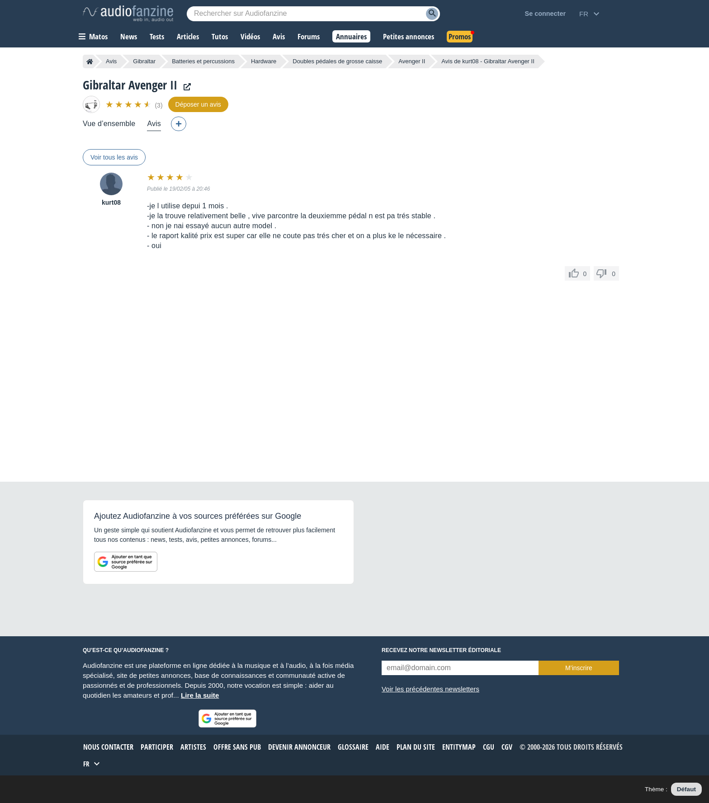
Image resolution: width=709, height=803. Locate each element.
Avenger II (411, 61)
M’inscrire (578, 668)
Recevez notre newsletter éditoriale (441, 650)
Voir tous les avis (114, 157)
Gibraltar (144, 61)
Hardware (263, 61)
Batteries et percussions (203, 61)
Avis (111, 61)
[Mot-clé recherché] (313, 13)
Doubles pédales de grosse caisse (337, 61)
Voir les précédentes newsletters (430, 689)
